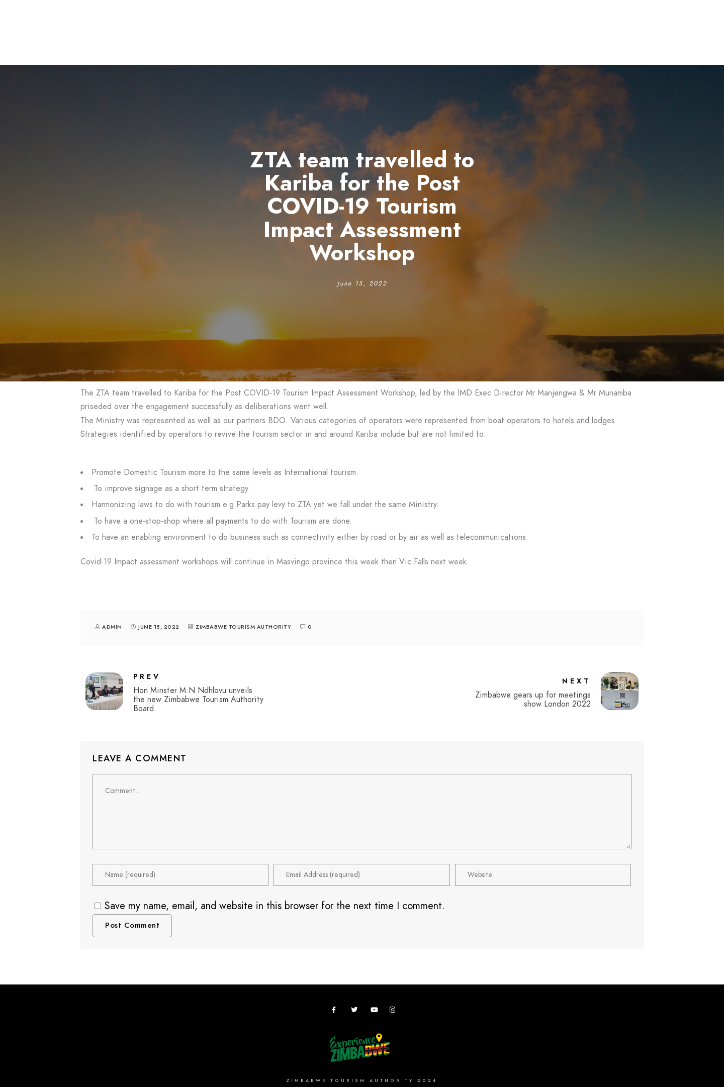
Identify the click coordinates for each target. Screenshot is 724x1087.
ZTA (471, 41)
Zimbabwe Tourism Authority (243, 627)
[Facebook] (337, 1012)
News (627, 41)
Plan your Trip (194, 41)
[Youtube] (376, 1012)
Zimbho (432, 41)
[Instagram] (395, 1012)
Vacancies (516, 41)
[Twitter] (356, 1012)
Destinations (123, 41)
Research (383, 41)
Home (69, 41)
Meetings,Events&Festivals (293, 41)
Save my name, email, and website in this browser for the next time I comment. (275, 906)
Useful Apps (576, 41)
